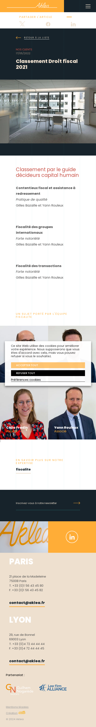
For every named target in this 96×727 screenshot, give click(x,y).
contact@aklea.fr (27, 602)
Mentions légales (17, 707)
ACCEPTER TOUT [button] (27, 365)
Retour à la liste (32, 38)
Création (15, 713)
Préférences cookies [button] (26, 380)
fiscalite (23, 469)
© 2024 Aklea (15, 719)
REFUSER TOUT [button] (25, 373)
